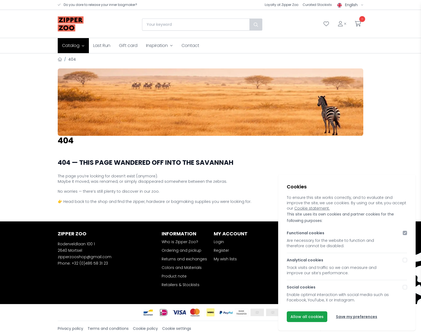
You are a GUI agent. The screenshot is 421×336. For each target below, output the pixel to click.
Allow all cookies (307, 316)
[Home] (60, 59)
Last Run (101, 45)
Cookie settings (176, 328)
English (350, 5)
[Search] (255, 25)
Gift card (128, 45)
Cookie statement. (312, 208)
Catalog (73, 45)
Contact (190, 45)
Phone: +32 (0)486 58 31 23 (83, 263)
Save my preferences (356, 316)
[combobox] (195, 25)
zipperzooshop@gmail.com (84, 257)
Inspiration (159, 45)
